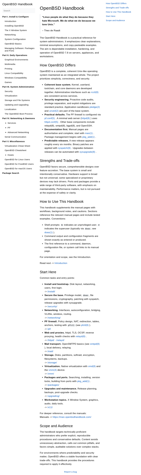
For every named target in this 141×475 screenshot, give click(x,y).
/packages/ (53, 384)
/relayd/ (60, 340)
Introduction (10, 21)
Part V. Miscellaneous (13, 141)
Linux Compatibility (14, 73)
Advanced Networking (18, 132)
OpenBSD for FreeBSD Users (19, 164)
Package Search (10, 173)
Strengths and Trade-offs (117, 8)
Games (8, 82)
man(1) (89, 133)
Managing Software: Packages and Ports (19, 49)
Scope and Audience (115, 20)
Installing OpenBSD (14, 26)
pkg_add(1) (88, 137)
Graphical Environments (16, 59)
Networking (10, 34)
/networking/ (54, 317)
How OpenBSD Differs (116, 3)
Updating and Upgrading (17, 105)
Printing (8, 68)
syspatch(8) (64, 148)
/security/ (52, 306)
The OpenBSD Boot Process (19, 114)
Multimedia (10, 64)
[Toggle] (6, 123)
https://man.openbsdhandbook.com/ (72, 416)
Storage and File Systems (17, 100)
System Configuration (15, 39)
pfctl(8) (85, 325)
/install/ (51, 291)
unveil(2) (54, 110)
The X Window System (16, 30)
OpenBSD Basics (13, 44)
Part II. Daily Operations (14, 55)
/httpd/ (50, 340)
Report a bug (70, 471)
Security (9, 91)
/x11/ (50, 407)
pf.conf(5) (49, 118)
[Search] (18, 10)
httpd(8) (86, 118)
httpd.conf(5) (51, 122)
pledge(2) (95, 107)
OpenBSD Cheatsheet (15, 150)
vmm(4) (53, 369)
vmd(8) (92, 366)
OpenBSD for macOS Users (18, 168)
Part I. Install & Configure (15, 16)
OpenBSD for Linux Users (17, 159)
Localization (10, 109)
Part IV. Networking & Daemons (18, 118)
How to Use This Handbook (118, 12)
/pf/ (49, 328)
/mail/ (50, 351)
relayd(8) (80, 336)
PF (9, 127)
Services (12, 123)
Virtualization (11, 96)
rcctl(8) (95, 92)
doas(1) (48, 232)
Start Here (110, 16)
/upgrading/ (53, 395)
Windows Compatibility (16, 78)
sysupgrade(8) (87, 151)
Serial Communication (15, 137)
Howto (11, 155)
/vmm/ (50, 373)
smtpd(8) (95, 343)
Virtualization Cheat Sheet (17, 146)
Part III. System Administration (18, 87)
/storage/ (52, 362)
